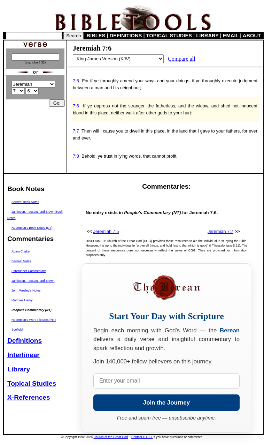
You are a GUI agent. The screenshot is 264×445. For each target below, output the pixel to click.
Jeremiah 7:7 (220, 231)
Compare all (181, 59)
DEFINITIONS (126, 35)
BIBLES (96, 35)
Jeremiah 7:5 (106, 231)
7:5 (76, 80)
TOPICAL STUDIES (169, 35)
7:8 (76, 156)
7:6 (76, 105)
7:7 (76, 131)
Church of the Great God (111, 437)
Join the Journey (166, 402)
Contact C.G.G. (142, 437)
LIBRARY (207, 35)
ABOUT (252, 35)
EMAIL (231, 35)
